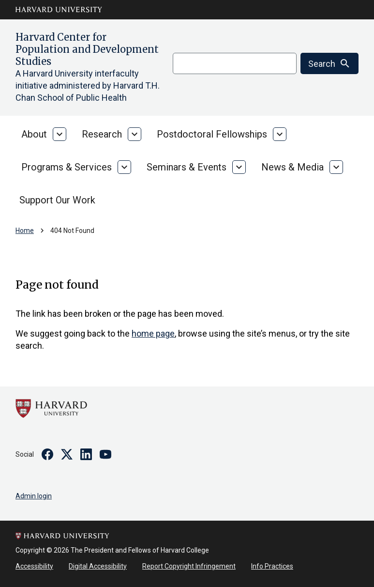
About (34, 134)
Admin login (33, 496)
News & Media (292, 167)
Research (102, 134)
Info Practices (272, 566)
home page (153, 333)
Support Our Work (57, 200)
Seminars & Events (186, 167)
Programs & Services (66, 167)
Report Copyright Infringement (189, 566)
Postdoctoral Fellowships (212, 134)
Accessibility (34, 566)
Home (24, 230)
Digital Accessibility (98, 566)
